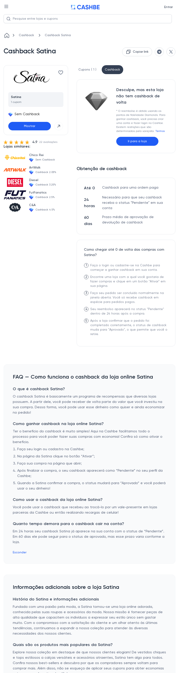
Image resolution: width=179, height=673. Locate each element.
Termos (160, 131)
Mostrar (29, 126)
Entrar (168, 7)
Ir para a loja (137, 141)
